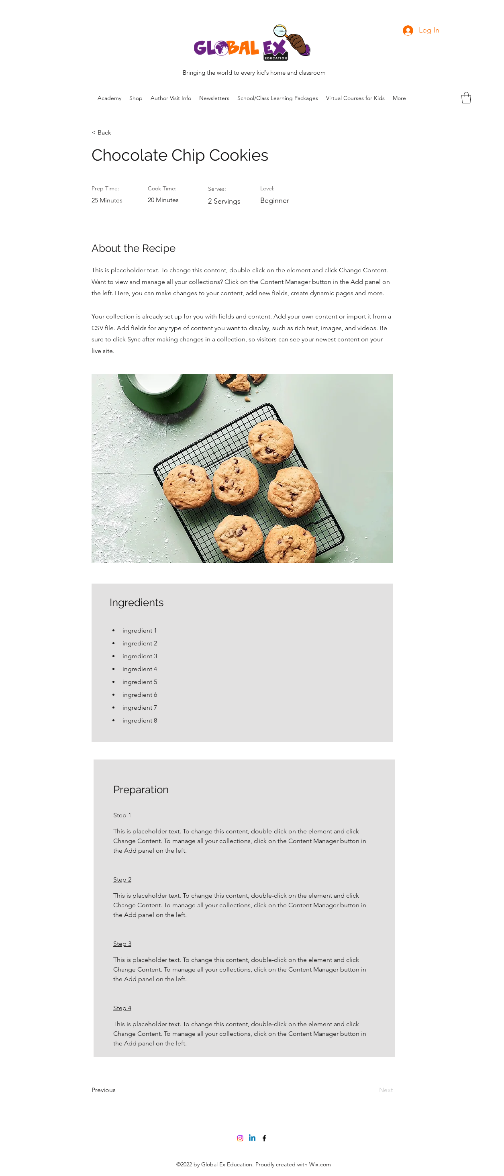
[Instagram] (240, 1138)
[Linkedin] (252, 1138)
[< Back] (118, 133)
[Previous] (118, 1090)
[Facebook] (264, 1138)
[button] (466, 98)
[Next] (373, 1090)
